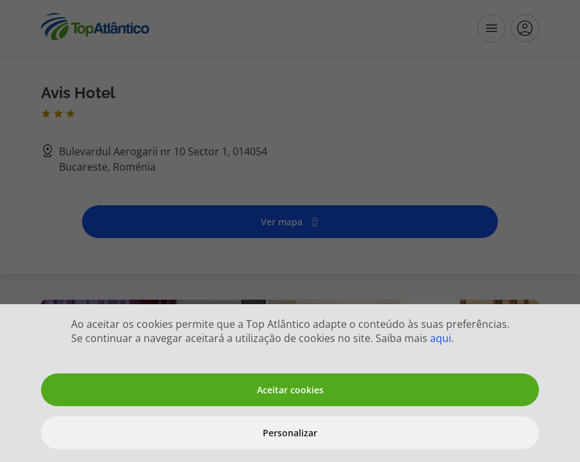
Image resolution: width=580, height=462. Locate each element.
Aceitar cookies (290, 390)
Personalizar (290, 433)
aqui (440, 338)
